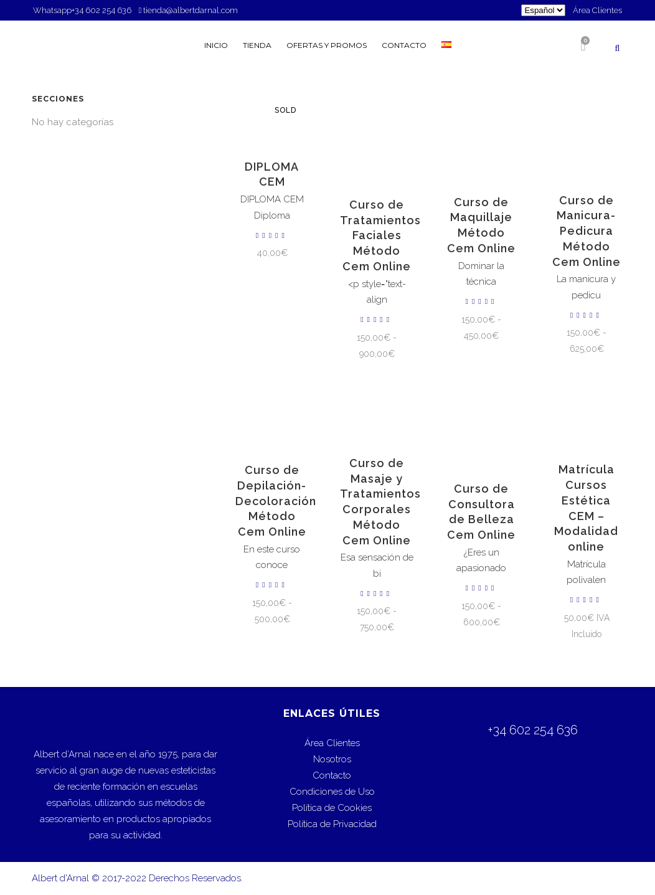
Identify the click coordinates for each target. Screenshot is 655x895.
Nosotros (332, 759)
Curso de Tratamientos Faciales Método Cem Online (380, 235)
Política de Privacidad (332, 824)
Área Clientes (597, 10)
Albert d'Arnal (60, 878)
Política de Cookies (332, 807)
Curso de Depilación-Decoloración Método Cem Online (275, 500)
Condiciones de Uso (332, 791)
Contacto (332, 775)
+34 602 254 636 (102, 10)
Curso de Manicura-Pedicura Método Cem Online (586, 231)
